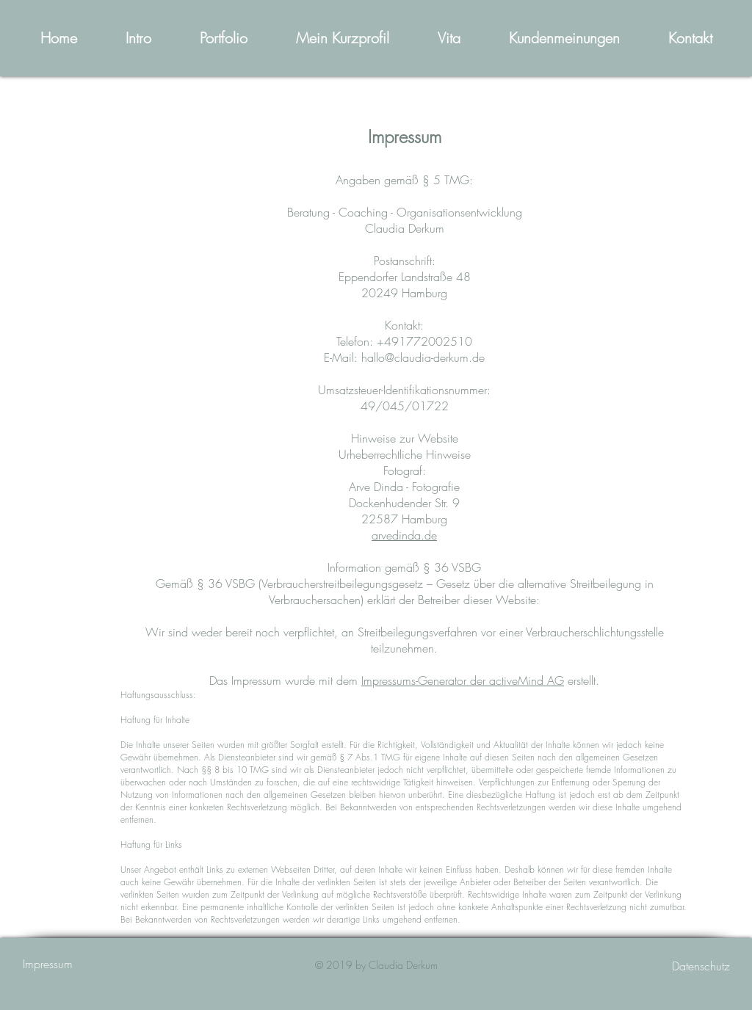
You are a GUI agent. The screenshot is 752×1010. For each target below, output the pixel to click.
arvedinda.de (404, 535)
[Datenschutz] (678, 966)
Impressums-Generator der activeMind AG (462, 680)
